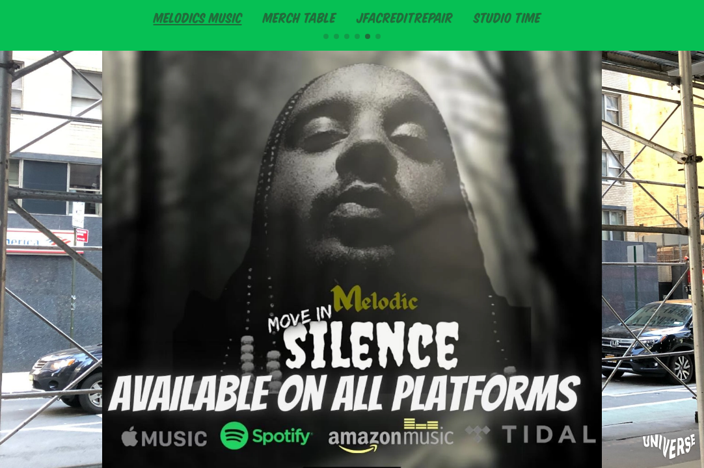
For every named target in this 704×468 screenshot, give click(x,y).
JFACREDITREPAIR (405, 17)
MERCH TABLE (299, 17)
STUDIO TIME (507, 17)
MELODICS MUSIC (198, 17)
